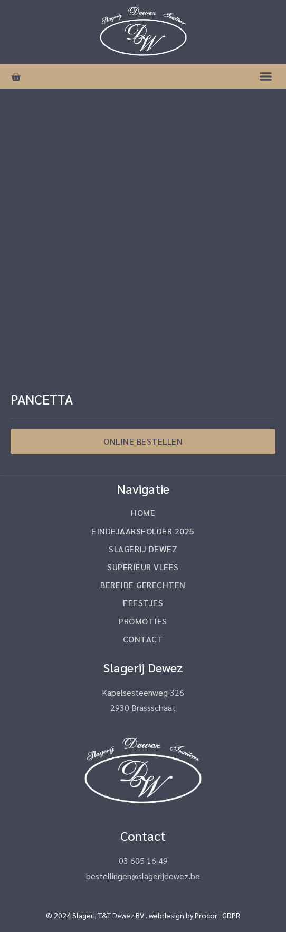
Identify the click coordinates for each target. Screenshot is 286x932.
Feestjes (143, 603)
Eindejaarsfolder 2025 (143, 531)
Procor (206, 915)
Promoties (143, 621)
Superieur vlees (143, 567)
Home (143, 512)
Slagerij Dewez (143, 549)
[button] (266, 76)
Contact (143, 639)
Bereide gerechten (143, 585)
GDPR (231, 915)
